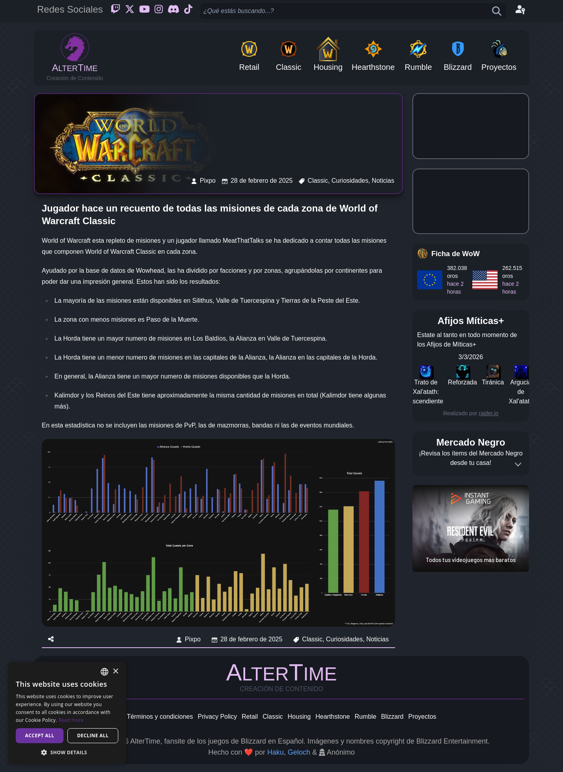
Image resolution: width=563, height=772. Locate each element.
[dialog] (67, 713)
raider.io (488, 413)
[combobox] (104, 672)
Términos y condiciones (160, 716)
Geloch (299, 752)
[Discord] (173, 11)
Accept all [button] (39, 735)
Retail (250, 716)
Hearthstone (332, 716)
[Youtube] (144, 11)
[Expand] (518, 464)
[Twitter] (129, 11)
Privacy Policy (217, 716)
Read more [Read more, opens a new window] (71, 720)
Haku (275, 752)
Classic (273, 716)
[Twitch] (115, 11)
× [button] (115, 672)
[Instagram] (159, 11)
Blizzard (392, 716)
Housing (299, 716)
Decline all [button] (93, 735)
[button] (67, 752)
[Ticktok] (188, 11)
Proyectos (422, 716)
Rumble (365, 716)
